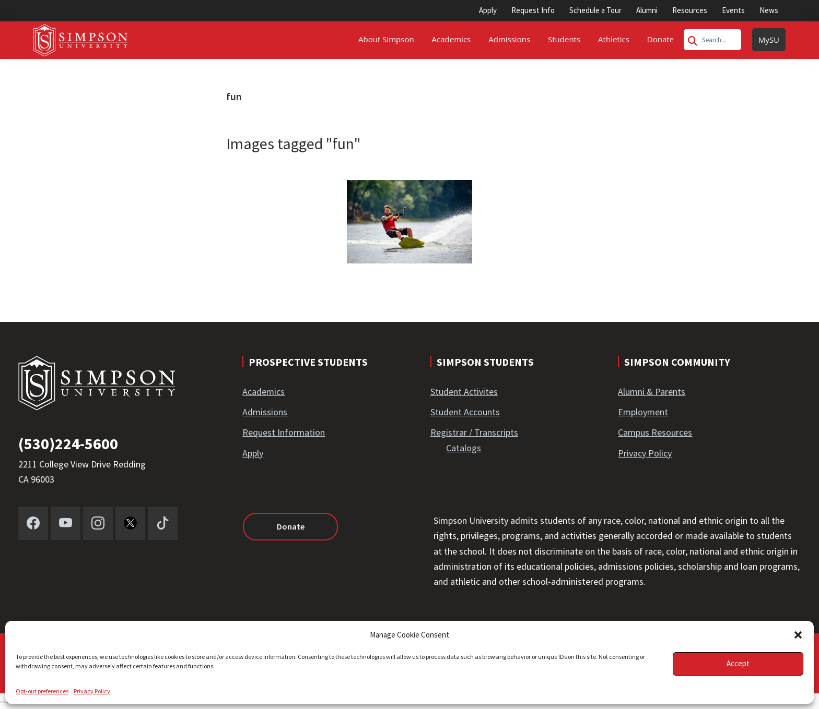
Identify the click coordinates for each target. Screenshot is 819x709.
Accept (738, 663)
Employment (643, 412)
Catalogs (463, 448)
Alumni (647, 10)
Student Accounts (465, 412)
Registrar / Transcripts (474, 432)
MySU (768, 39)
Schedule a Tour (595, 10)
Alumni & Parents (651, 392)
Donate (291, 526)
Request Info (533, 10)
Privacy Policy (92, 691)
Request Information (283, 432)
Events (733, 10)
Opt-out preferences (42, 691)
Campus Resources (655, 432)
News (768, 10)
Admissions (264, 412)
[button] (798, 635)
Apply (488, 10)
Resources (689, 10)
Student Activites (464, 392)
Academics (263, 392)
